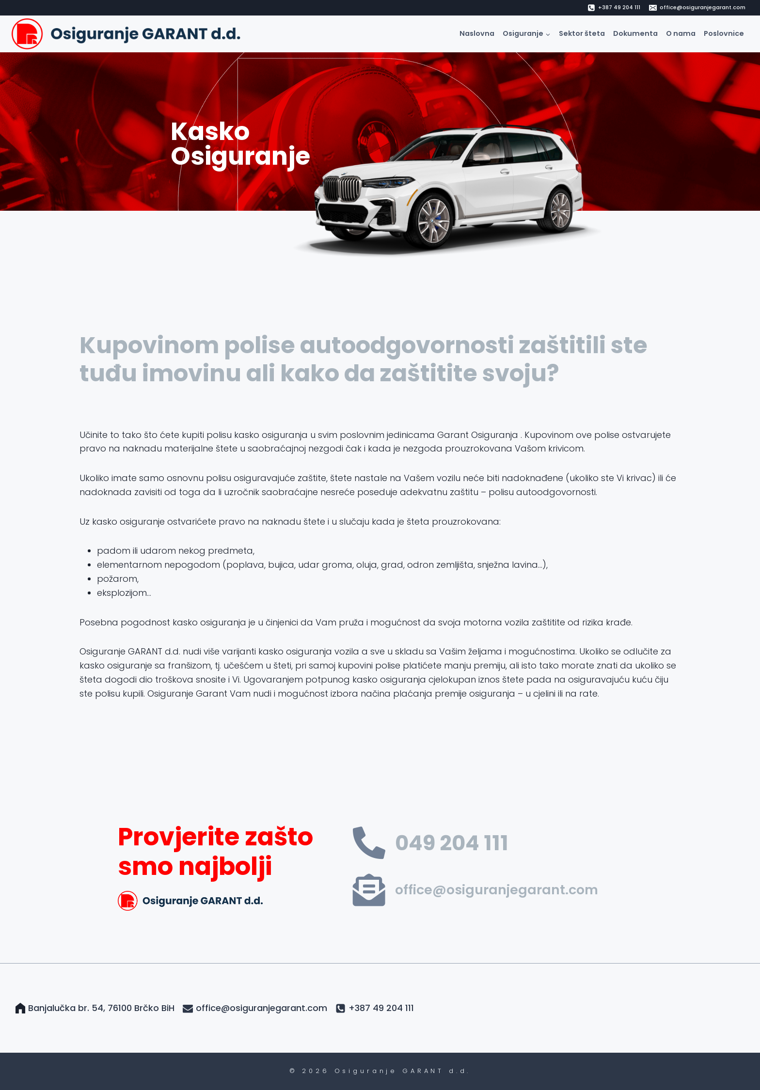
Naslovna (476, 33)
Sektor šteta (582, 33)
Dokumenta (635, 33)
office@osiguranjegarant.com (496, 890)
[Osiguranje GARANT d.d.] (129, 33)
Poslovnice (724, 33)
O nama (681, 33)
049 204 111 (451, 842)
